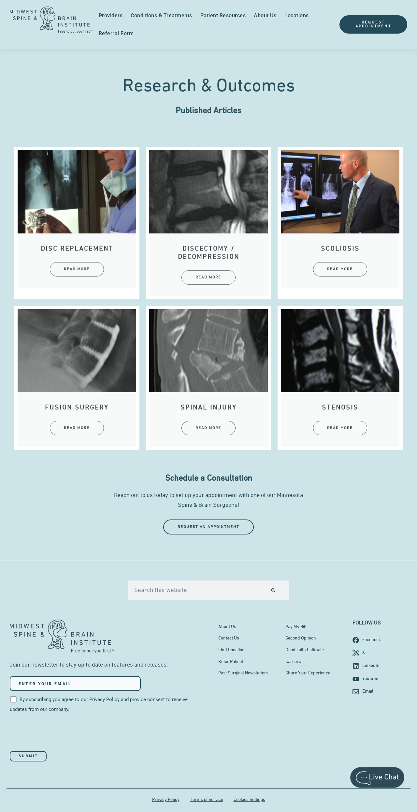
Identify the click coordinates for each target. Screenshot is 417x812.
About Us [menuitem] (265, 15)
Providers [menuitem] (111, 15)
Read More (77, 309)
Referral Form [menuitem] (116, 33)
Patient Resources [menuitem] (223, 15)
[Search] (273, 590)
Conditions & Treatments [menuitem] (161, 15)
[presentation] (59, 732)
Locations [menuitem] (296, 15)
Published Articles (208, 117)
